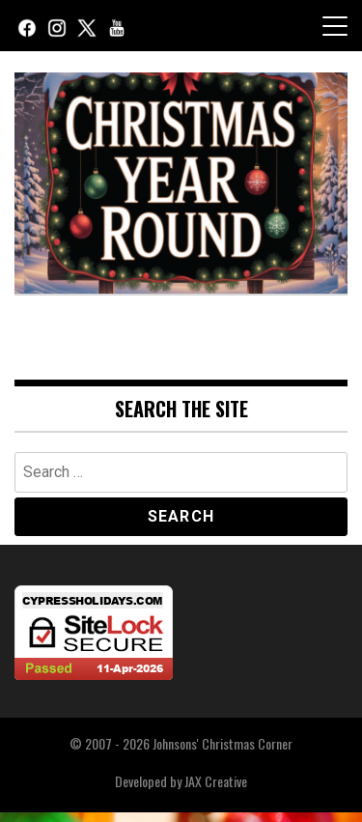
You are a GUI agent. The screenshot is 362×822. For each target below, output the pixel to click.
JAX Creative (215, 781)
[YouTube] (116, 26)
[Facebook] (27, 26)
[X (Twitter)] (87, 26)
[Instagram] (57, 26)
